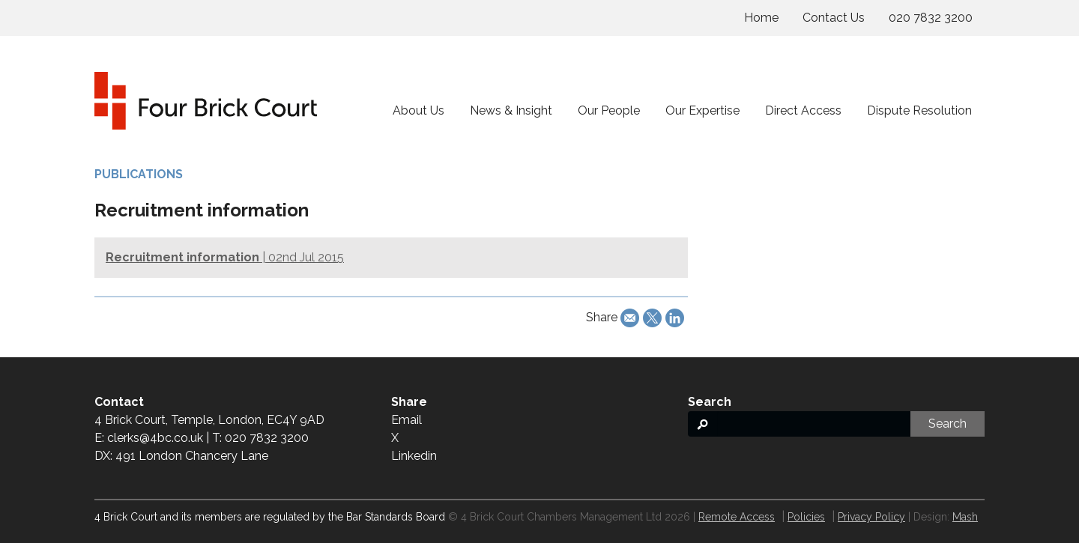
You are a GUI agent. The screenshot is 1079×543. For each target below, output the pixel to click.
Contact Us (834, 17)
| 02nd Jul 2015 (225, 257)
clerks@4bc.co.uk (155, 438)
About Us (418, 110)
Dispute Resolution (919, 110)
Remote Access (736, 517)
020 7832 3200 (931, 17)
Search (947, 423)
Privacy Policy (871, 517)
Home (761, 17)
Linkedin (414, 456)
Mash (965, 517)
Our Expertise (702, 110)
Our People (609, 110)
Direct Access (803, 110)
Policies (806, 517)
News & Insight (511, 110)
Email (406, 420)
